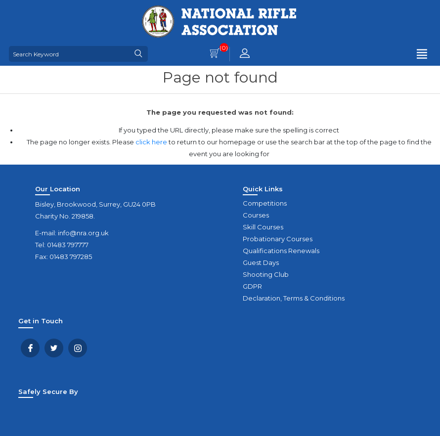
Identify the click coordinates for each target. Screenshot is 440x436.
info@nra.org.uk (83, 233)
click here (151, 142)
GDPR (252, 286)
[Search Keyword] (69, 54)
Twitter (53, 348)
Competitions (265, 203)
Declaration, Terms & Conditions (294, 298)
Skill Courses (263, 227)
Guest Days (261, 262)
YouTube (77, 348)
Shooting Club (266, 274)
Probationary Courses (277, 239)
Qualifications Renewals (281, 251)
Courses (256, 215)
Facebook (30, 348)
